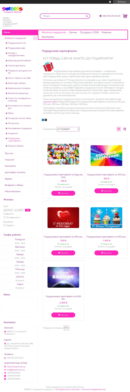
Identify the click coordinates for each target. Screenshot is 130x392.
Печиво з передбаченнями (16, 54)
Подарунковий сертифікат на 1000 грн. (106, 237)
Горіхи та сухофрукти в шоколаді (19, 99)
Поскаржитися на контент (68, 389)
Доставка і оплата (15, 172)
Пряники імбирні (15, 146)
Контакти (48, 37)
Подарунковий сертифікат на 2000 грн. (63, 297)
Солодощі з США (89, 32)
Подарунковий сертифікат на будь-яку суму (63, 176)
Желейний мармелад (18, 93)
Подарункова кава (16, 48)
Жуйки (11, 113)
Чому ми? (9, 160)
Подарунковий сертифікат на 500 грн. (63, 237)
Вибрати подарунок (15, 38)
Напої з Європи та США (19, 78)
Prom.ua (80, 387)
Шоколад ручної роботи (19, 61)
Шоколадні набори (17, 83)
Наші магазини (12, 191)
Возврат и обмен (14, 185)
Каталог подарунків (54, 32)
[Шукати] (87, 16)
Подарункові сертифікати (14, 140)
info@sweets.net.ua (16, 370)
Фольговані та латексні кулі (19, 107)
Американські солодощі (19, 88)
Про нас (9, 153)
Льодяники (13, 133)
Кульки (73, 32)
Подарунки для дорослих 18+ (20, 72)
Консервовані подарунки (20, 128)
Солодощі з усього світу (19, 118)
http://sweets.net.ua (16, 367)
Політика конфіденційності (94, 389)
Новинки (106, 32)
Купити (64, 193)
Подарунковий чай (17, 43)
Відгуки (8, 179)
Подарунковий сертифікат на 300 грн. (106, 175)
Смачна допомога (16, 66)
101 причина (13, 123)
